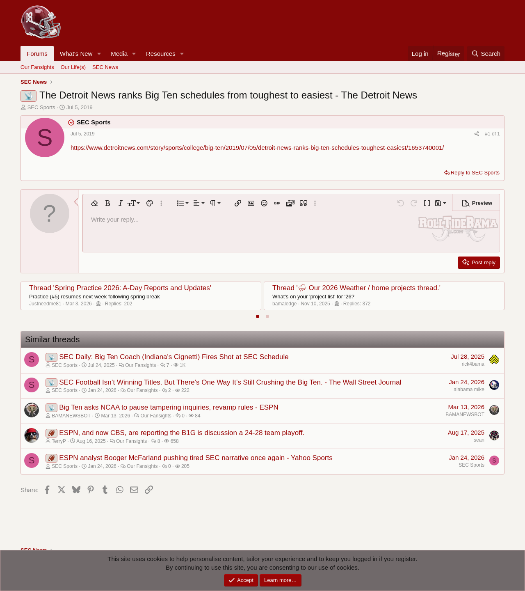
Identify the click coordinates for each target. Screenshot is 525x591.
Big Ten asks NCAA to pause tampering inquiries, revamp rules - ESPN (168, 407)
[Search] (485, 53)
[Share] (476, 134)
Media (119, 53)
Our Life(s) (73, 67)
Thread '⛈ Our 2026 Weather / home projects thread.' (356, 288)
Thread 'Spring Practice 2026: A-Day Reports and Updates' (120, 288)
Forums (37, 53)
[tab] (257, 316)
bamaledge (284, 304)
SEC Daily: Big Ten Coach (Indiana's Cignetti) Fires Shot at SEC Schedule (173, 357)
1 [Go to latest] (498, 134)
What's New (76, 53)
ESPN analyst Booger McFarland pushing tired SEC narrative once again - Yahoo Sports (196, 458)
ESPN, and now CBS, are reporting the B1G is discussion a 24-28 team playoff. (181, 433)
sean (479, 440)
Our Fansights (37, 67)
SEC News (105, 67)
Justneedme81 (45, 304)
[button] (99, 53)
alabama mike (469, 389)
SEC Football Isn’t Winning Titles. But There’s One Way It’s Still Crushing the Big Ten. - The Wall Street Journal (230, 382)
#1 (488, 134)
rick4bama (473, 364)
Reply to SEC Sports (475, 173)
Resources (161, 53)
